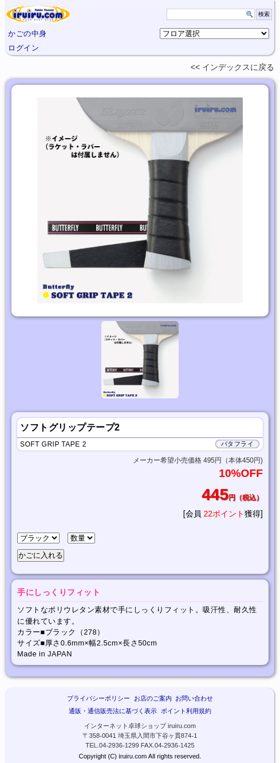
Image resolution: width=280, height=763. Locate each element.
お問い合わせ (194, 698)
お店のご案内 (153, 698)
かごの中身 (27, 33)
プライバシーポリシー (98, 698)
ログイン (23, 48)
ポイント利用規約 (186, 710)
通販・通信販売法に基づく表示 (113, 710)
